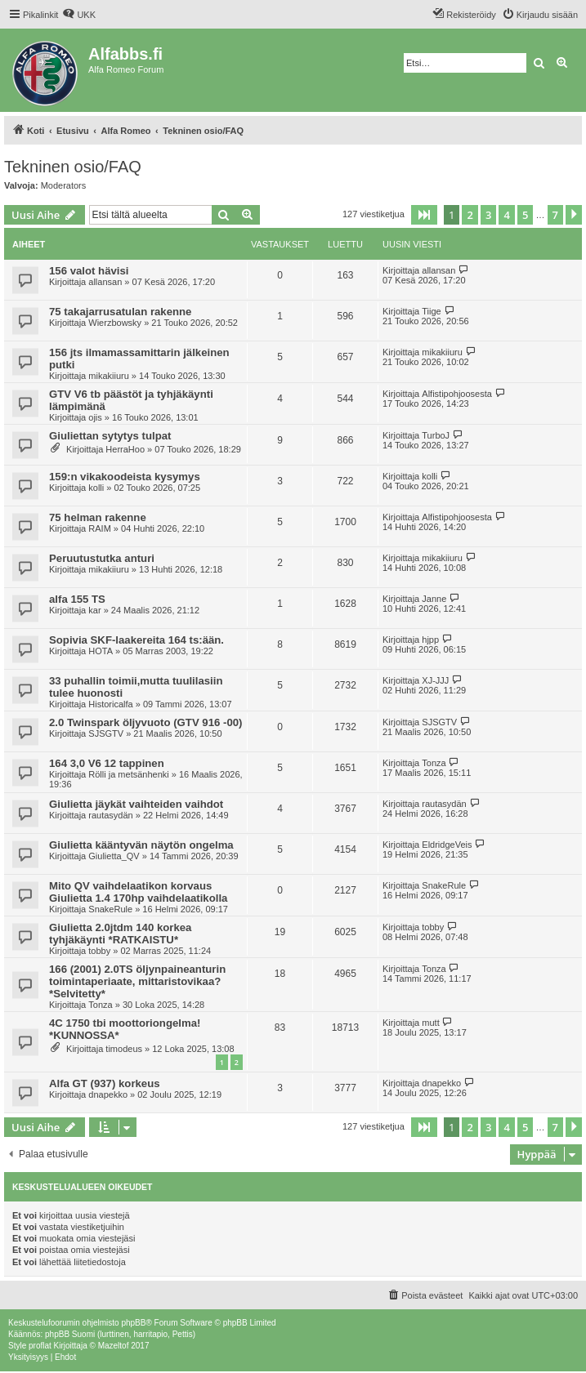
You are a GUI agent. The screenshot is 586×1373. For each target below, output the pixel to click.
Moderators (64, 185)
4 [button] (506, 214)
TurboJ (436, 435)
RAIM (99, 528)
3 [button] (488, 214)
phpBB (133, 1322)
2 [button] (469, 214)
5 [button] (525, 214)
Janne (434, 599)
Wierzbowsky (114, 323)
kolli (96, 488)
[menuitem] (79, 15)
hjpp (430, 639)
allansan (105, 282)
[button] (424, 215)
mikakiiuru (108, 376)
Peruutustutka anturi (101, 558)
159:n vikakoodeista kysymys (124, 476)
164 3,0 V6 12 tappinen (106, 763)
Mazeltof (113, 1345)
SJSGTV (105, 733)
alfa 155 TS (77, 599)
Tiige (431, 311)
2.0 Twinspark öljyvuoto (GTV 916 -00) (145, 722)
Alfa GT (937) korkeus (104, 1083)
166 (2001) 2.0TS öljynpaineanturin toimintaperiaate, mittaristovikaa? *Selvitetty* (137, 981)
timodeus (123, 1049)
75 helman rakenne (97, 517)
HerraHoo (125, 449)
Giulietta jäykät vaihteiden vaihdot (136, 804)
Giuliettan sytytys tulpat (110, 436)
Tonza (433, 763)
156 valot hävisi (89, 271)
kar (94, 610)
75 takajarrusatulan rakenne (120, 311)
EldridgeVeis (447, 844)
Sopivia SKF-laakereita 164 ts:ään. (136, 640)
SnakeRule (110, 909)
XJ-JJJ (435, 680)
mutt (430, 1023)
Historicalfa (110, 704)
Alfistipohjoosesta (457, 394)
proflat (40, 1345)
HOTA (100, 651)
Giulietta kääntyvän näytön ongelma (141, 845)
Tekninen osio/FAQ (72, 167)
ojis (95, 417)
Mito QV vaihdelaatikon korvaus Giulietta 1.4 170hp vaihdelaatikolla (138, 892)
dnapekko (107, 1094)
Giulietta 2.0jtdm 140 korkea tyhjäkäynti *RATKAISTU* (120, 933)
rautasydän (110, 815)
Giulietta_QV (113, 856)
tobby (99, 951)
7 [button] (555, 214)
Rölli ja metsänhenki (128, 774)
